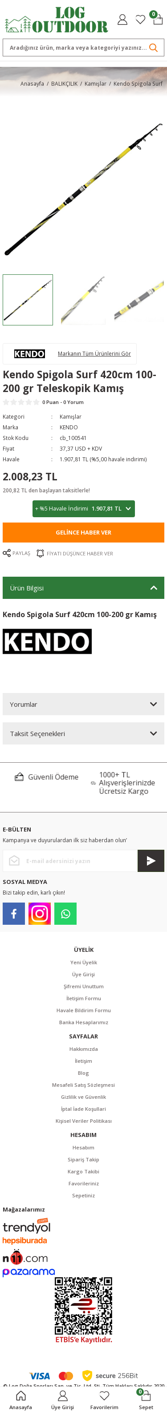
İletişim (83, 1061)
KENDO (69, 427)
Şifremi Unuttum (84, 986)
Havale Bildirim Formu (84, 1010)
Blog (83, 1072)
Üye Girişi (83, 974)
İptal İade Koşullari (83, 1108)
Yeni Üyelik (83, 962)
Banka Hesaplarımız (83, 1022)
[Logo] (57, 19)
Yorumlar (23, 704)
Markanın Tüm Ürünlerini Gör (94, 353)
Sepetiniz (83, 1195)
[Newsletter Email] (83, 861)
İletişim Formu (83, 998)
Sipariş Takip (83, 1159)
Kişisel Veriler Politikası (84, 1120)
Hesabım (83, 1147)
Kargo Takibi (83, 1171)
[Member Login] (122, 19)
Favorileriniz (84, 1183)
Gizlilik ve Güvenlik (83, 1096)
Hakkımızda (83, 1049)
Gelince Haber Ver (83, 532)
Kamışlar (70, 416)
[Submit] (151, 861)
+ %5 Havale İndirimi (83, 508)
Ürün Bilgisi (27, 587)
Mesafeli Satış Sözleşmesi (83, 1084)
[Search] (83, 47)
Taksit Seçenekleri (37, 733)
